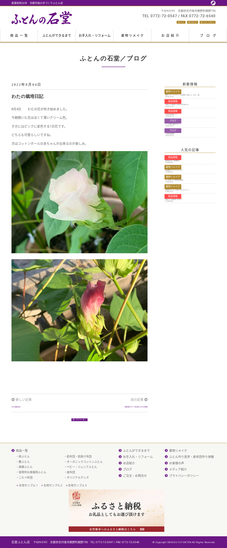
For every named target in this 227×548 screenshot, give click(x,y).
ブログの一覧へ (79, 435)
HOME (143, 23)
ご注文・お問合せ (199, 23)
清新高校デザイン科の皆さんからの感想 (119, 415)
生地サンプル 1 (28, 503)
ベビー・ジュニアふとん (82, 484)
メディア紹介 (178, 487)
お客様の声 (166, 23)
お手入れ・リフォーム (95, 38)
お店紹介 (170, 38)
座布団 (71, 490)
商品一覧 (19, 38)
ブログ (209, 38)
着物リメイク (132, 38)
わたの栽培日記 (22, 415)
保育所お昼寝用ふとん (32, 490)
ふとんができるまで (56, 38)
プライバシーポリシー (184, 493)
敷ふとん (24, 479)
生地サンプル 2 (53, 503)
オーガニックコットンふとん (85, 479)
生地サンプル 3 (77, 503)
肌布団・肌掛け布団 (79, 474)
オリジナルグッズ (78, 495)
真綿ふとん (26, 484)
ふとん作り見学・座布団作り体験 (191, 474)
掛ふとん (24, 474)
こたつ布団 (26, 495)
